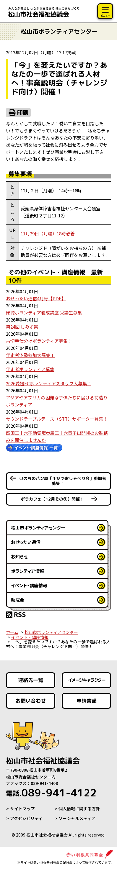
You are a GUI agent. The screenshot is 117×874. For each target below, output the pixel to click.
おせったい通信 (25, 542)
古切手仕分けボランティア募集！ (39, 341)
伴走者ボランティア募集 (30, 369)
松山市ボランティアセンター (38, 527)
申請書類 (86, 700)
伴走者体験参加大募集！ (30, 355)
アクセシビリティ (26, 818)
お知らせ (19, 556)
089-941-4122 (51, 793)
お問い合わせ (31, 700)
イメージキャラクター (86, 680)
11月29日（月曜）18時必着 (48, 233)
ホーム (12, 632)
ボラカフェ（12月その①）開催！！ (54, 498)
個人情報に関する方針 (79, 808)
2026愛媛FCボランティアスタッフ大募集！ (48, 383)
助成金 (17, 600)
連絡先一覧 (30, 680)
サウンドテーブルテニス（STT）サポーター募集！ (57, 419)
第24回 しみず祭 (22, 327)
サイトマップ (22, 808)
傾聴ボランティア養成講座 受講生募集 (44, 312)
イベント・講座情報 (29, 585)
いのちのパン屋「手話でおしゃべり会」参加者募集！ (62, 480)
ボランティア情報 (27, 571)
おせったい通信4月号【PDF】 (36, 298)
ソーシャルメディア (76, 818)
